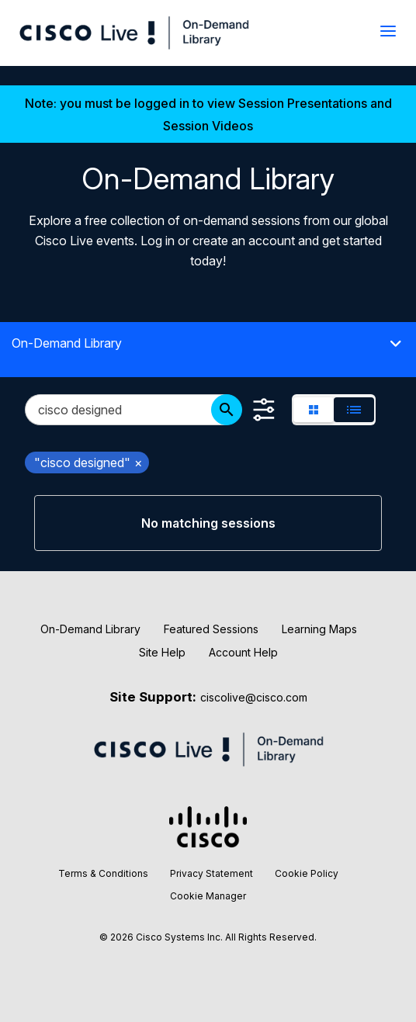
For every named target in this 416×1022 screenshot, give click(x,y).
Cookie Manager (208, 896)
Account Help (243, 652)
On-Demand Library (90, 629)
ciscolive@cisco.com (253, 697)
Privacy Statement (211, 873)
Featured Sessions (211, 629)
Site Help (162, 652)
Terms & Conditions (103, 873)
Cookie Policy (306, 873)
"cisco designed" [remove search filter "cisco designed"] (88, 462)
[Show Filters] (263, 409)
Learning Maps (319, 629)
